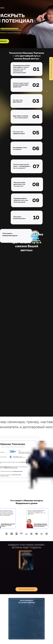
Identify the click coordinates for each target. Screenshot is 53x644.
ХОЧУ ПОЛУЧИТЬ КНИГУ (26, 589)
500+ (13, 451)
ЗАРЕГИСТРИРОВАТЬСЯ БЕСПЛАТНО (51, 68)
